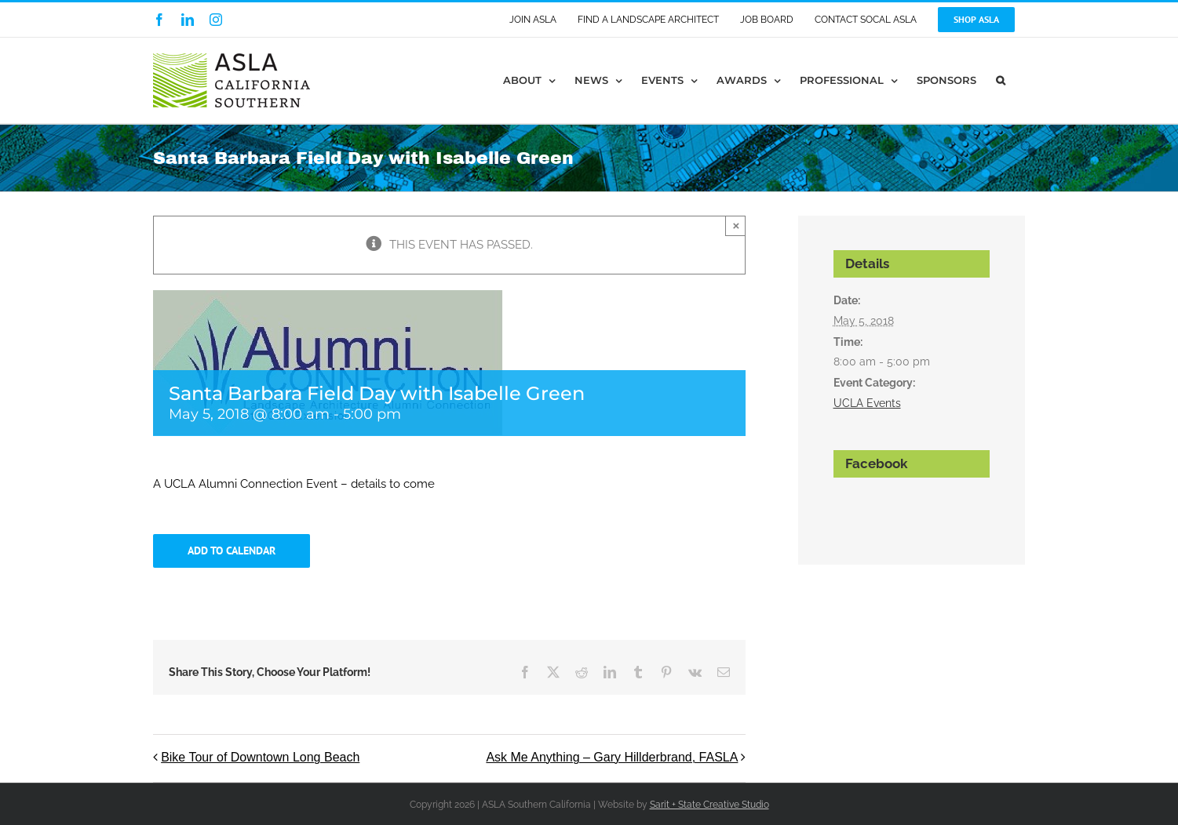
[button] (1000, 80)
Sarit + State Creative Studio (709, 804)
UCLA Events (867, 403)
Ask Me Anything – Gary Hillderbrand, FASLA (612, 757)
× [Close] (736, 225)
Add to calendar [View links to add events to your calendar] (231, 551)
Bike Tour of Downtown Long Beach (260, 757)
